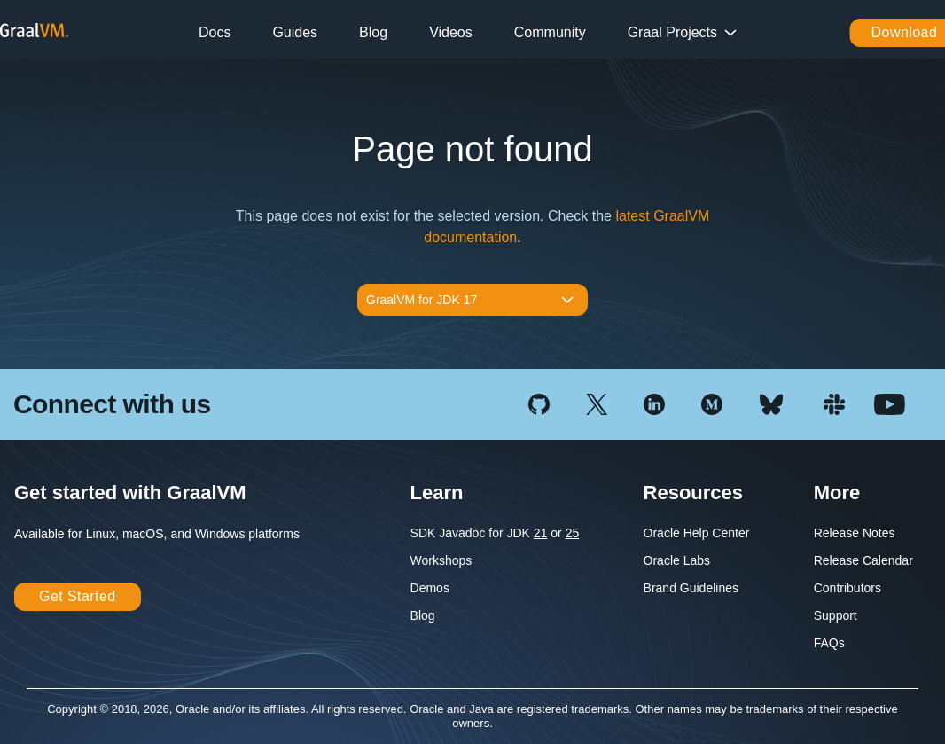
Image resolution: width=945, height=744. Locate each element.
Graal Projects (672, 32)
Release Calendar (863, 560)
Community (550, 32)
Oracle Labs (677, 560)
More (837, 493)
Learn (437, 493)
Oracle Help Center (697, 533)
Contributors (847, 588)
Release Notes (854, 533)
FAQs (829, 643)
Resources (694, 493)
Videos (450, 32)
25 (573, 533)
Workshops (441, 560)
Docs (214, 32)
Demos (429, 588)
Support (835, 615)
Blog (373, 32)
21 (541, 533)
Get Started (77, 596)
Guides (294, 32)
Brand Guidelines (691, 588)
